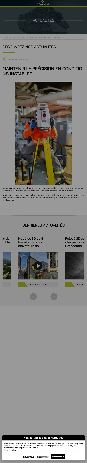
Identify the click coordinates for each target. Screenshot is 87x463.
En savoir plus (10, 450)
